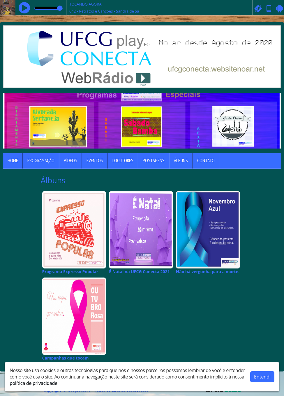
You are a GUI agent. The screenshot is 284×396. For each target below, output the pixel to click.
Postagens (154, 160)
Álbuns (181, 160)
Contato (206, 160)
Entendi (262, 377)
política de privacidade (33, 383)
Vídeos (70, 160)
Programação (40, 160)
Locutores (122, 160)
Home (13, 160)
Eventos (95, 160)
